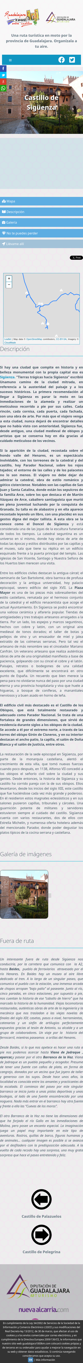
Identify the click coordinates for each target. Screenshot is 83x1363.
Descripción (13, 212)
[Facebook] (61, 59)
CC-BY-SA (61, 339)
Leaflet (7, 339)
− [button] (9, 285)
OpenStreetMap (34, 339)
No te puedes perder (20, 233)
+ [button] (9, 279)
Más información (45, 1360)
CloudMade (10, 342)
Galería (9, 222)
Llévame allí (13, 244)
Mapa (8, 201)
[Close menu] (10, 60)
